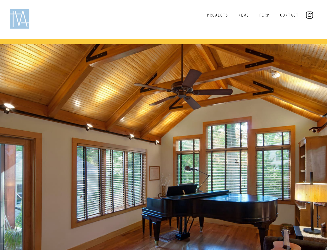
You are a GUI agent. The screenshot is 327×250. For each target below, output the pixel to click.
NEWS (243, 16)
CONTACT (289, 16)
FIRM (264, 16)
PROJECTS (217, 16)
